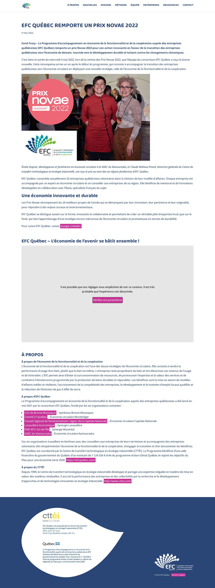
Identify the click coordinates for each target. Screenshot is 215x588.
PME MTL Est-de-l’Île (37, 429)
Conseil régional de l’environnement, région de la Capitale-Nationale (66, 421)
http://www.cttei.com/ (117, 481)
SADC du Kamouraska (38, 433)
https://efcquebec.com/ (80, 460)
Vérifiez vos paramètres (107, 300)
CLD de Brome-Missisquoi (40, 413)
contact (188, 6)
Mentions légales (178, 575)
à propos (73, 6)
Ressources (171, 6)
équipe (135, 6)
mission (106, 6)
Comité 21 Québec (36, 417)
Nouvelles (90, 6)
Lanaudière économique (39, 425)
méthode (121, 6)
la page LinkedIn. (71, 226)
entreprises (151, 6)
